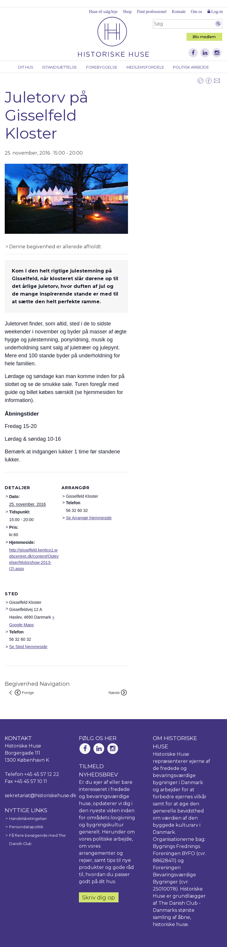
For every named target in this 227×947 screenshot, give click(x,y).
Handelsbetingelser (28, 818)
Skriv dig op (98, 897)
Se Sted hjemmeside (28, 646)
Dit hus (25, 67)
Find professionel (151, 11)
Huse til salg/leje (103, 11)
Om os (196, 11)
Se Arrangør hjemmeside (89, 517)
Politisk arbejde (191, 67)
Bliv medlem (204, 37)
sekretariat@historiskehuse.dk (40, 795)
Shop (127, 11)
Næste (117, 692)
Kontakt (178, 11)
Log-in (215, 11)
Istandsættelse (59, 67)
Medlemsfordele (145, 67)
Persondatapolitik (26, 827)
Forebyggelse (101, 67)
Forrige (24, 692)
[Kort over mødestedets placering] (92, 618)
